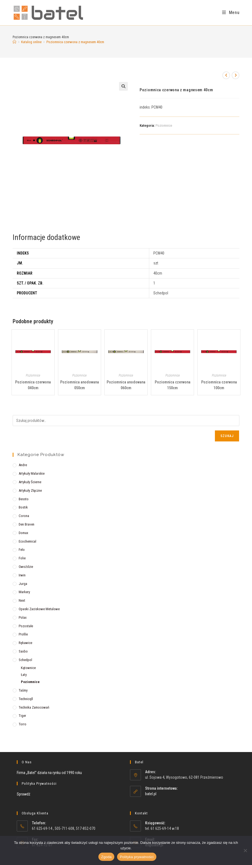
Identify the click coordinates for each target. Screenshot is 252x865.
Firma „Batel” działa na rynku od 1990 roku (49, 772)
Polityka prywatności (137, 857)
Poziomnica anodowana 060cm (126, 385)
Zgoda (106, 857)
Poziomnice (164, 125)
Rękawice (25, 643)
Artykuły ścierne (30, 482)
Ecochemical (27, 541)
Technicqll (26, 699)
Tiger (22, 716)
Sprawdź (23, 794)
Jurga (23, 584)
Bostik (23, 507)
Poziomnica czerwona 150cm (172, 385)
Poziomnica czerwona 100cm (219, 385)
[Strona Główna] (14, 42)
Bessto (24, 499)
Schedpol (25, 660)
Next (22, 600)
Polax (23, 617)
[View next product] (235, 75)
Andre (23, 465)
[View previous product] (226, 75)
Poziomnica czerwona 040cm (33, 385)
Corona (24, 516)
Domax (23, 533)
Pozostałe (26, 626)
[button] (123, 86)
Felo (22, 550)
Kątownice (28, 668)
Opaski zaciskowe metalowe (39, 609)
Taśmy (23, 690)
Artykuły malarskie (32, 473)
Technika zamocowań (34, 707)
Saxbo (23, 651)
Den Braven (26, 524)
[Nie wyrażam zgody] (245, 850)
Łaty (24, 675)
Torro (22, 724)
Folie (22, 558)
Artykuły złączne (30, 490)
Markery (24, 592)
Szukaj (227, 436)
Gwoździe (26, 567)
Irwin (22, 575)
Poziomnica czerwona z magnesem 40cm (75, 42)
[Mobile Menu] (231, 12)
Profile (23, 634)
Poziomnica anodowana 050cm (79, 385)
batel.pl (150, 794)
